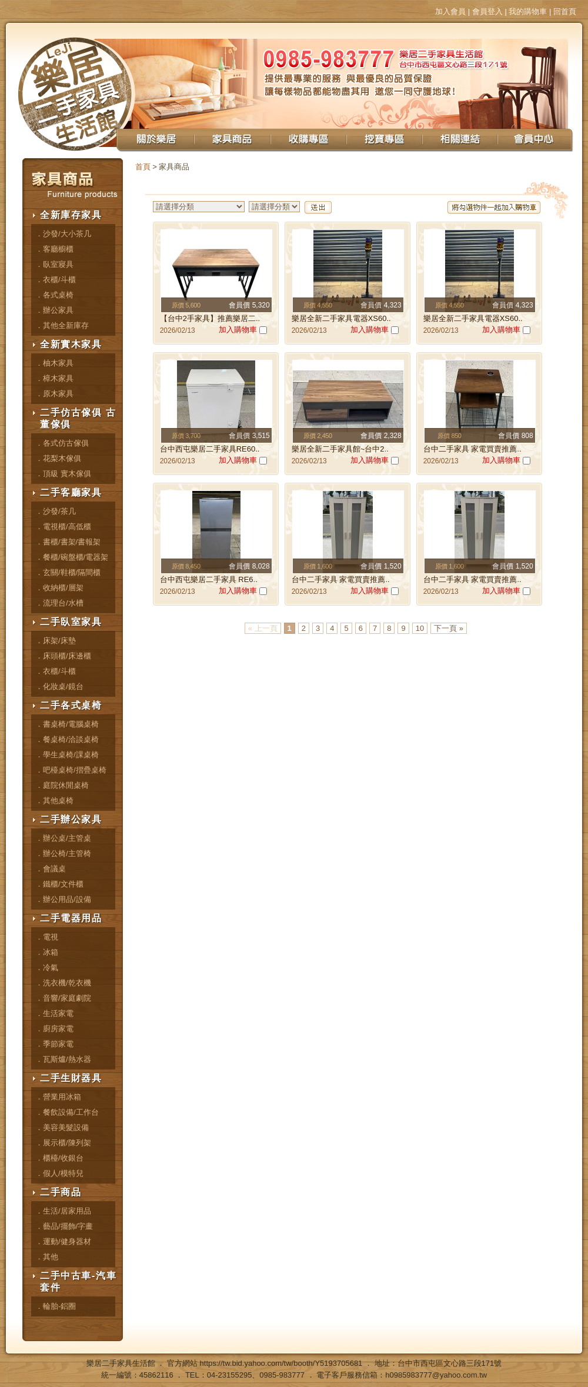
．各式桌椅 (54, 294)
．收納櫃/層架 (59, 587)
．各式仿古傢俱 (62, 443)
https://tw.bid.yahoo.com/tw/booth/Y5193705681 (281, 1363)
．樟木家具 (54, 378)
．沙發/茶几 (55, 511)
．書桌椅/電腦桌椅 (67, 724)
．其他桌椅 (54, 800)
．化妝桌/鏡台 (59, 686)
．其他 (46, 1256)
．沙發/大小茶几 (63, 233)
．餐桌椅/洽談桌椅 (67, 739)
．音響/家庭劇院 (63, 998)
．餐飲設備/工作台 (67, 1112)
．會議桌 (50, 868)
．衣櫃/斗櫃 (55, 279)
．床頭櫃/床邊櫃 (63, 655)
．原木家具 (54, 393)
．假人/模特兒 (59, 1173)
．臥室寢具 (54, 264)
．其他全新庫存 (62, 325)
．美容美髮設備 (62, 1127)
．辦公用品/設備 (63, 899)
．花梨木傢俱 (58, 458)
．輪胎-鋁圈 (55, 1306)
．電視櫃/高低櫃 (63, 526)
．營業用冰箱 (58, 1096)
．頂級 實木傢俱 (63, 473)
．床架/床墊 (55, 640)
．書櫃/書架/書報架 (68, 541)
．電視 (46, 937)
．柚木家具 (54, 363)
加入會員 (450, 11)
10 (420, 628)
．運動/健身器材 (63, 1241)
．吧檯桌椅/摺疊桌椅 (70, 770)
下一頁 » (448, 628)
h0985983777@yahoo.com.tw (436, 1375)
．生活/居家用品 (63, 1210)
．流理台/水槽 (59, 603)
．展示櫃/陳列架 (63, 1142)
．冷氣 (46, 967)
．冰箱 (46, 952)
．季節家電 (54, 1044)
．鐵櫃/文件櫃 (59, 884)
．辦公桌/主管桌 (63, 838)
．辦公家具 (54, 310)
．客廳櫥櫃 (54, 249)
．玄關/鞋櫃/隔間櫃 (68, 572)
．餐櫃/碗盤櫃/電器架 (71, 557)
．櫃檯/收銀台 (59, 1158)
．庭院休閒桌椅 (62, 785)
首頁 (143, 166)
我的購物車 (528, 11)
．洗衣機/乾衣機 (63, 982)
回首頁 (564, 11)
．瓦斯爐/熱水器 (63, 1059)
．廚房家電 (54, 1028)
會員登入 (487, 11)
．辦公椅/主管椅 (63, 853)
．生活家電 (54, 1013)
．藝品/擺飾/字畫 (64, 1226)
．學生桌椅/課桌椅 (67, 754)
